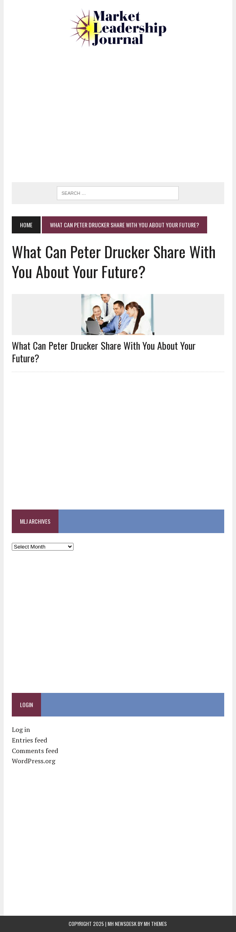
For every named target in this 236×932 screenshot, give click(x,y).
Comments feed (35, 750)
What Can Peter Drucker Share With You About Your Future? (104, 351)
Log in (21, 729)
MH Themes (155, 923)
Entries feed (29, 740)
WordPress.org (33, 760)
